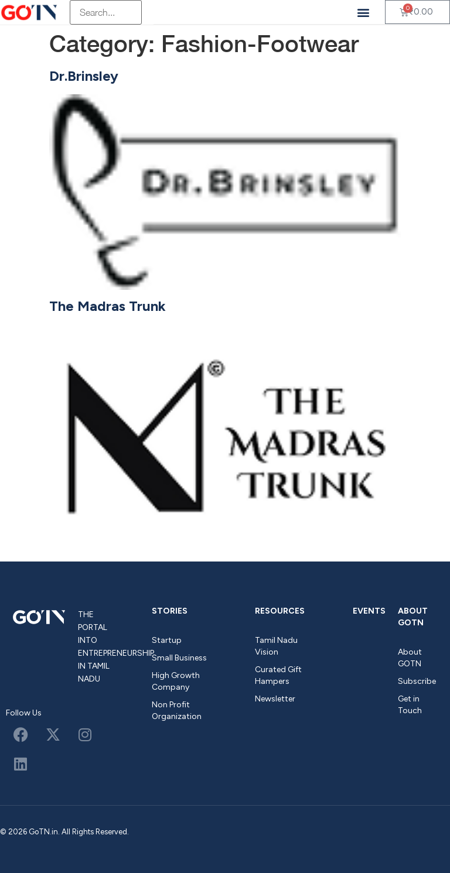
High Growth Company (176, 681)
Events (369, 611)
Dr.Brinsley (83, 75)
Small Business (179, 658)
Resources (280, 611)
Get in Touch (410, 704)
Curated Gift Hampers (278, 675)
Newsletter (275, 699)
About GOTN (413, 617)
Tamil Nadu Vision (276, 646)
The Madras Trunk (107, 305)
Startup (167, 640)
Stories (170, 611)
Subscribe (417, 681)
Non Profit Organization (177, 710)
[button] (363, 12)
